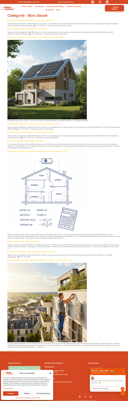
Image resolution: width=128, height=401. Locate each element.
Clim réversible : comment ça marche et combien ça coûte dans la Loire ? (33, 124)
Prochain (11, 350)
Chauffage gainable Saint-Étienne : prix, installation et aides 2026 (30, 132)
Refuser (26, 393)
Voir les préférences (43, 393)
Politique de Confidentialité (22, 397)
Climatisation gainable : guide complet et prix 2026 (25, 141)
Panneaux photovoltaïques (55, 6)
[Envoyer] (122, 389)
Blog (57, 10)
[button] (50, 373)
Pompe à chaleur (26, 6)
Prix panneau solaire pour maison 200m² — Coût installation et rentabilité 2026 (35, 37)
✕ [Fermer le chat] (123, 372)
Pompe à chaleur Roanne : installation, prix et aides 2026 (27, 29)
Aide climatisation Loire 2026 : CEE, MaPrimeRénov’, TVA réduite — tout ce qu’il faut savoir (39, 260)
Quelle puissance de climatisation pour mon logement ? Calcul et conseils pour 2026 (37, 151)
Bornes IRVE (50, 10)
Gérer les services (8, 388)
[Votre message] (105, 389)
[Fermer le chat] (123, 393)
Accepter (11, 393)
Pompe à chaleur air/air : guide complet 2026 (23, 241)
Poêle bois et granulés (73, 6)
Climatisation (39, 6)
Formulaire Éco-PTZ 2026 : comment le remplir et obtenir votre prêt (31, 252)
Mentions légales (35, 397)
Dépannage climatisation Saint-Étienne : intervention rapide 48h (30, 20)
